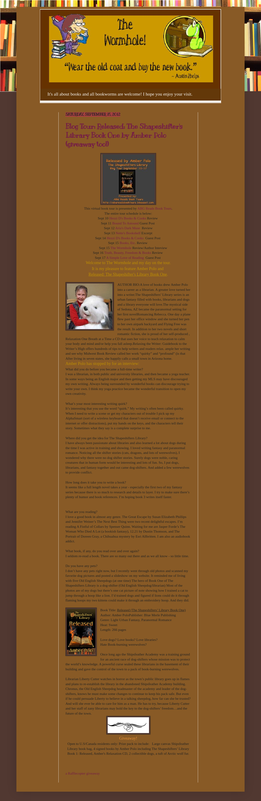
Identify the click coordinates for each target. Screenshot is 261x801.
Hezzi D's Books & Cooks (127, 218)
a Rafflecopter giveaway (82, 773)
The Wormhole (120, 248)
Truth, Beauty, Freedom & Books (127, 253)
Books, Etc (127, 243)
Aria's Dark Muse (127, 228)
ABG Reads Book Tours (154, 208)
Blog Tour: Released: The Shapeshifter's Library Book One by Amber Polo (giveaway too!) (124, 135)
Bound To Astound (125, 223)
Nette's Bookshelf (128, 233)
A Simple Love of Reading (125, 258)
